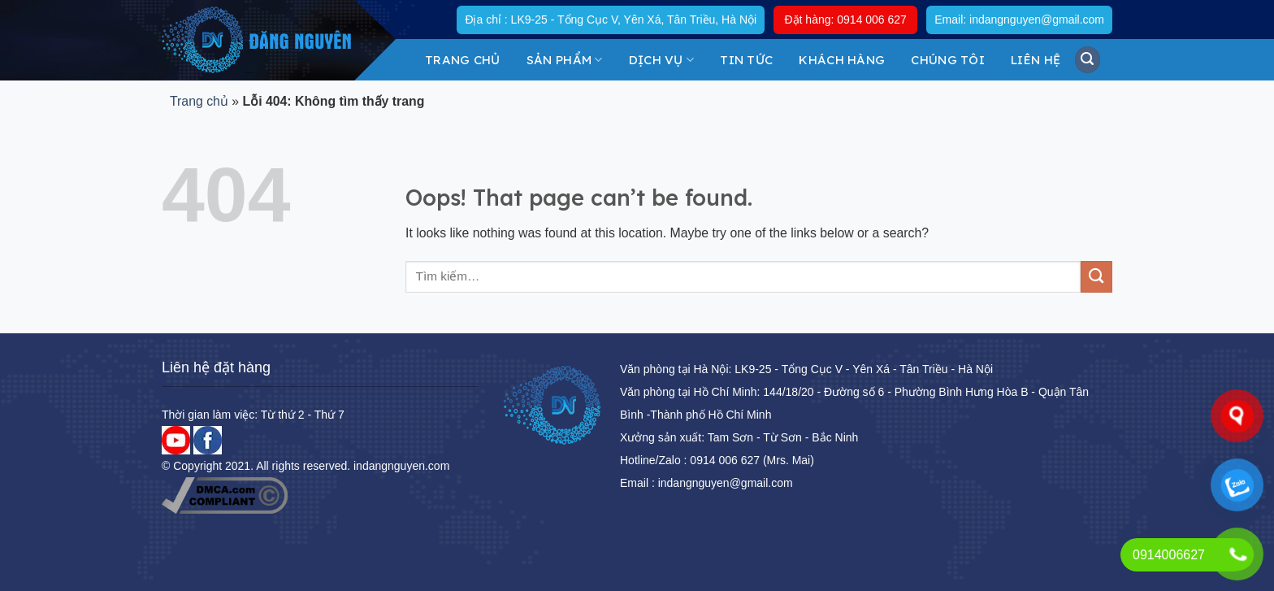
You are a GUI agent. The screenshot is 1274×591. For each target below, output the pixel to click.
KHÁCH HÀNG (842, 59)
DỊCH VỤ (662, 59)
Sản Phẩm (564, 59)
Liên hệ (1035, 59)
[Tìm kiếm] (1088, 59)
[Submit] (1096, 277)
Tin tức (746, 59)
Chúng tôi (948, 59)
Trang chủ (462, 59)
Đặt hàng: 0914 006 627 (845, 19)
